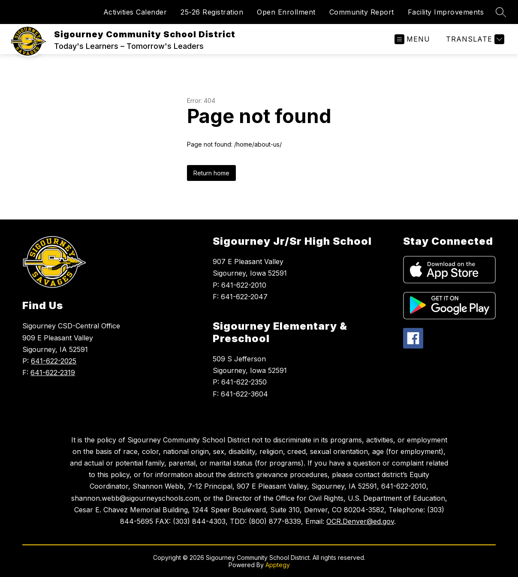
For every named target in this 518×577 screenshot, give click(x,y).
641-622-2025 (53, 361)
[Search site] (501, 12)
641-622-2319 (52, 372)
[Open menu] (412, 39)
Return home (211, 173)
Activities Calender (135, 12)
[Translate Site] (474, 39)
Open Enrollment (286, 12)
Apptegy (277, 564)
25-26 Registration (212, 12)
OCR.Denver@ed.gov (360, 521)
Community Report (361, 12)
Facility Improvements (446, 12)
